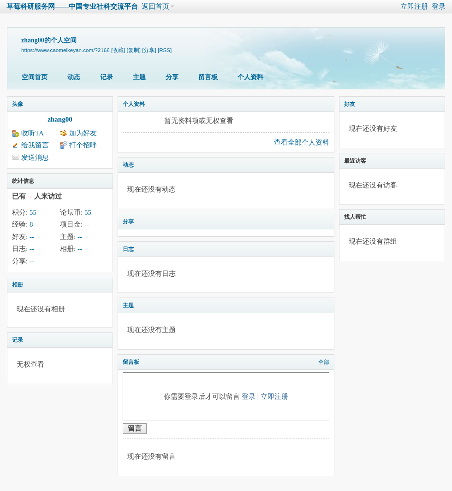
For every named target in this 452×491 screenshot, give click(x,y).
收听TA (32, 133)
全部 (323, 362)
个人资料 (250, 77)
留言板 (208, 77)
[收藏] (118, 50)
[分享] (149, 50)
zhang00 (60, 119)
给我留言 (35, 145)
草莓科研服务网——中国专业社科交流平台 (72, 6)
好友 (349, 104)
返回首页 (155, 6)
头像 (17, 104)
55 (33, 212)
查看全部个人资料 (301, 142)
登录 (439, 6)
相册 (17, 284)
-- (86, 224)
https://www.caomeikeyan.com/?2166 (65, 50)
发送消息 (35, 157)
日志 (128, 249)
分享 (172, 77)
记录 (106, 77)
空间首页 (35, 77)
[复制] (134, 50)
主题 (139, 77)
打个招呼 (83, 145)
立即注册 (414, 6)
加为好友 (83, 133)
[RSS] (165, 50)
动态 (73, 77)
